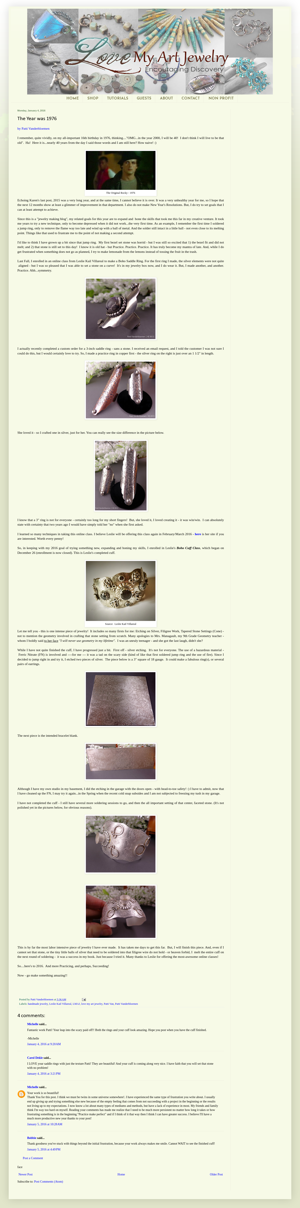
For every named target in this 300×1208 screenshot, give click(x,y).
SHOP (92, 98)
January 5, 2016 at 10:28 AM (44, 1124)
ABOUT (166, 98)
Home (121, 1174)
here (198, 534)
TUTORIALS (117, 98)
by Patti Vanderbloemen (33, 128)
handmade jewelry (38, 1003)
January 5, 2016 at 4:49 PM (43, 1149)
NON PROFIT (221, 98)
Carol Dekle (35, 1057)
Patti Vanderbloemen (126, 1003)
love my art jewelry (91, 1003)
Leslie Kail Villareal (60, 1003)
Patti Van (109, 1003)
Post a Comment (33, 1158)
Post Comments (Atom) (48, 1181)
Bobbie (31, 1138)
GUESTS (144, 98)
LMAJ (76, 1003)
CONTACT (191, 98)
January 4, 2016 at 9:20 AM (44, 1044)
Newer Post (25, 1174)
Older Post (216, 1174)
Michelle (32, 1024)
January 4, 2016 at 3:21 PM (43, 1073)
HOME (72, 98)
